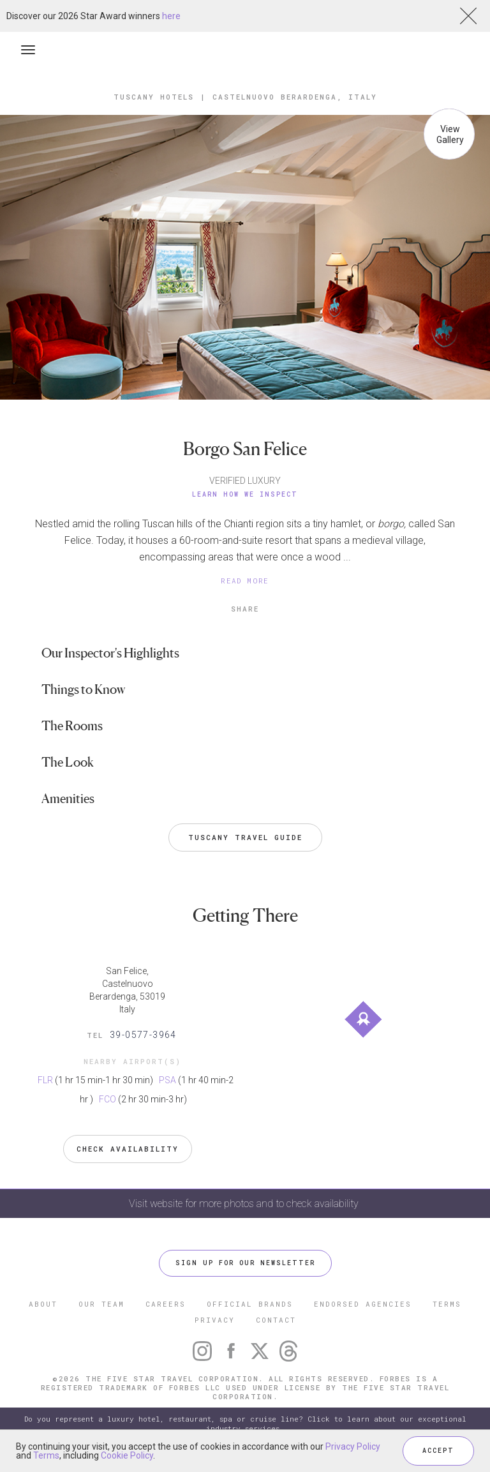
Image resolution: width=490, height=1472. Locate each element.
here (171, 16)
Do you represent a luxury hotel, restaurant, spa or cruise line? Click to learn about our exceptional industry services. (245, 1424)
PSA (167, 1080)
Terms (46, 1455)
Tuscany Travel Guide (245, 837)
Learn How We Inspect (245, 494)
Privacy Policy (352, 1446)
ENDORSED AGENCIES (363, 1304)
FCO (107, 1099)
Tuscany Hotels (154, 96)
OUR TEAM (101, 1304)
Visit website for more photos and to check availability (245, 1204)
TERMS (447, 1304)
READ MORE (245, 580)
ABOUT (43, 1304)
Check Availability (128, 1148)
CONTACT (276, 1320)
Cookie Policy (127, 1455)
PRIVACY (215, 1320)
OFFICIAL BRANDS (250, 1304)
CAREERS (165, 1304)
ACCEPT (438, 1450)
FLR (45, 1080)
